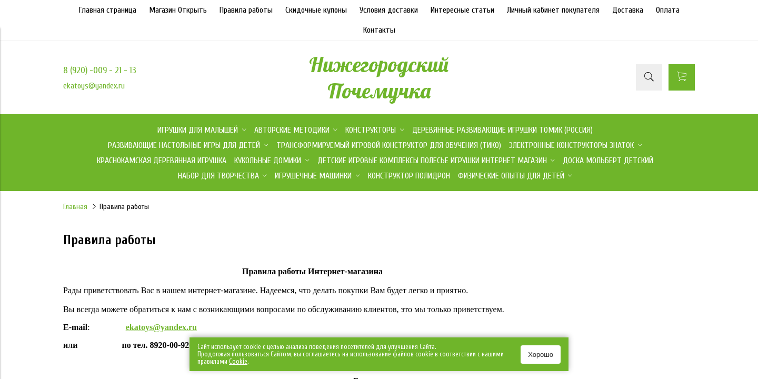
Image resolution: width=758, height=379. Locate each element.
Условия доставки (389, 10)
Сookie (238, 361)
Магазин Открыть (178, 10)
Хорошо (540, 354)
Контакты (379, 30)
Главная (75, 206)
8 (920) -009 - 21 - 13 (99, 70)
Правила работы (246, 10)
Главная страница (107, 10)
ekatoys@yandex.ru (94, 86)
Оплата (668, 10)
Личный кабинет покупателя (553, 10)
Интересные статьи (462, 10)
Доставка (627, 10)
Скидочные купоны (316, 10)
